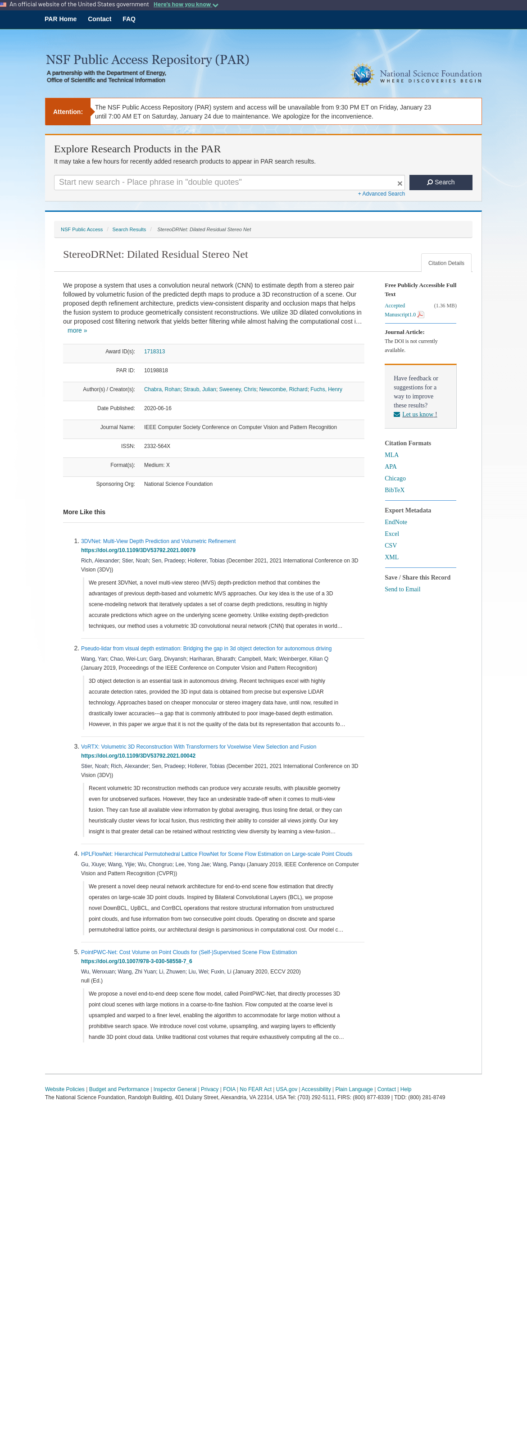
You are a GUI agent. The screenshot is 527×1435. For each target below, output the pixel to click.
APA (391, 466)
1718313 (154, 351)
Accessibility (316, 1089)
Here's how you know (186, 4)
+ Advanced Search (381, 194)
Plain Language (354, 1089)
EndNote (396, 522)
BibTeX (394, 490)
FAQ (129, 19)
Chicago (395, 478)
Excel (392, 533)
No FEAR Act (256, 1089)
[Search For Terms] (229, 182)
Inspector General (175, 1089)
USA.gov (286, 1089)
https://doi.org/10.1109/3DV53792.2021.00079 (140, 550)
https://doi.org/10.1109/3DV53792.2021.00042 (140, 756)
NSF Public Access (82, 229)
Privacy (209, 1089)
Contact (99, 19)
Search (440, 182)
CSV (391, 545)
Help (406, 1089)
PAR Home (61, 19)
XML (392, 557)
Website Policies (65, 1089)
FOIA (229, 1089)
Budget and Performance (119, 1089)
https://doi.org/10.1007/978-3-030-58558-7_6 (138, 961)
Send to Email (402, 589)
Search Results (129, 229)
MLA (392, 455)
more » (77, 330)
